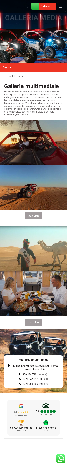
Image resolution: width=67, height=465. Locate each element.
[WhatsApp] (35, 6)
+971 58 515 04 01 (33, 383)
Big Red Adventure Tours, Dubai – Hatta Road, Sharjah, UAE (35, 367)
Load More (33, 215)
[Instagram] (33, 456)
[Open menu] (60, 6)
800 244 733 (29, 374)
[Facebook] (25, 456)
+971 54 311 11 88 (33, 379)
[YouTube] (42, 456)
